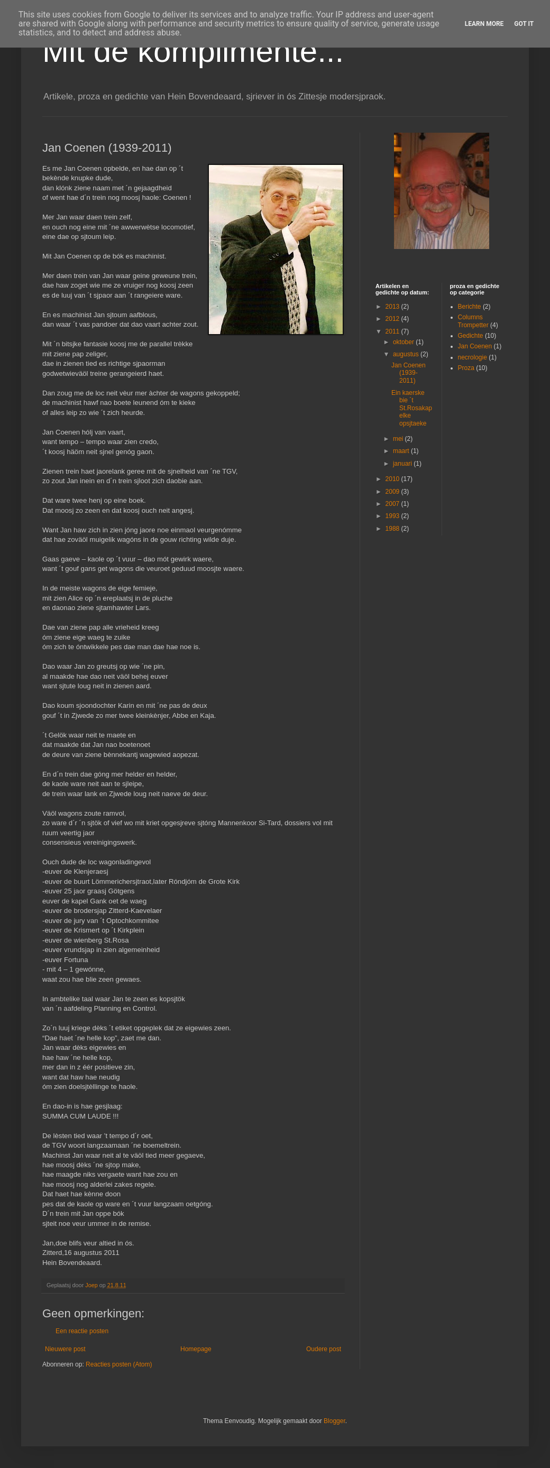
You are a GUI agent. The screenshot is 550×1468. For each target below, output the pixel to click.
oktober (404, 342)
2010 (393, 479)
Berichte (469, 306)
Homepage (196, 1349)
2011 (393, 331)
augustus (406, 354)
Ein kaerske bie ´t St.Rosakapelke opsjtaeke (411, 408)
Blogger (334, 1421)
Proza (466, 368)
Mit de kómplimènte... (193, 51)
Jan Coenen (475, 346)
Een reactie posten (82, 1331)
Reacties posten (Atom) (119, 1364)
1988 (393, 528)
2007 (393, 503)
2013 (393, 306)
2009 (393, 491)
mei (399, 438)
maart (402, 451)
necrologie (472, 357)
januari (403, 463)
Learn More (484, 23)
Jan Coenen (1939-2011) (408, 373)
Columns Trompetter (473, 320)
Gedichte (470, 335)
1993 (393, 516)
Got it (524, 23)
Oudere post (323, 1349)
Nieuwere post (65, 1349)
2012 (393, 318)
